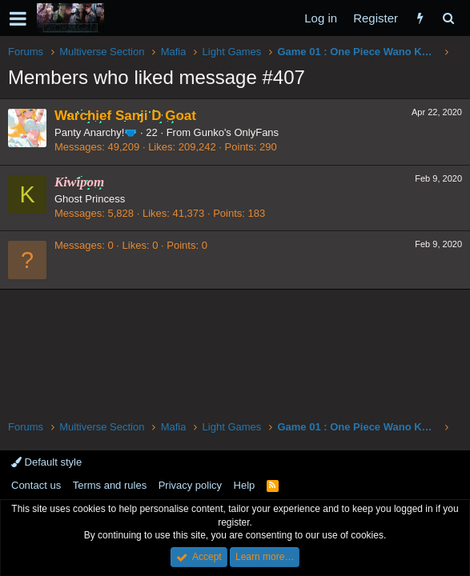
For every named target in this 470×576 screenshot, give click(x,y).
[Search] (448, 18)
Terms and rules (110, 485)
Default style (46, 462)
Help (244, 485)
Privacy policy (190, 485)
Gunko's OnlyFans (236, 132)
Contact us (36, 485)
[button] (18, 18)
